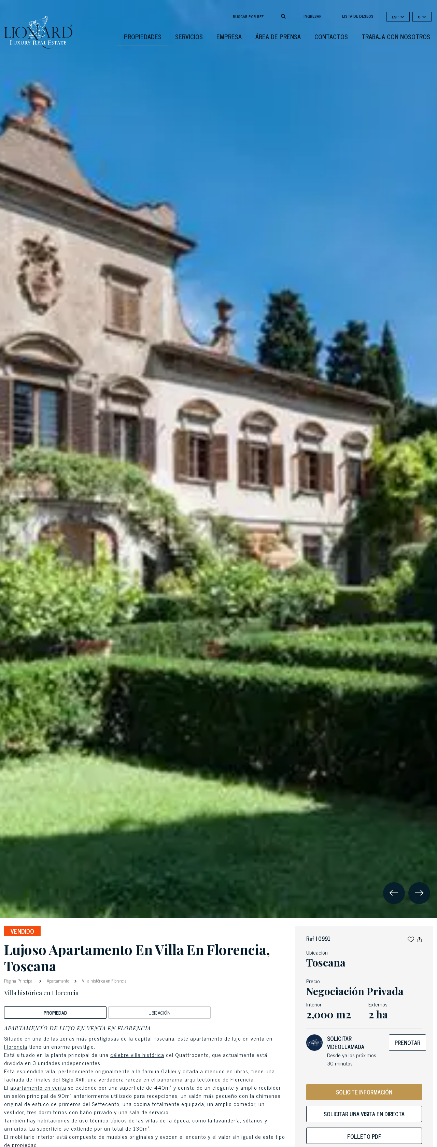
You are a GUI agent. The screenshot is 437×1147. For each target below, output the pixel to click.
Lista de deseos (357, 16)
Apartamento (58, 980)
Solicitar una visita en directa (364, 1113)
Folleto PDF (364, 1136)
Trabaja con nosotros (396, 36)
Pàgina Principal (19, 980)
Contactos (331, 36)
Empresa (229, 36)
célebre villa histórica (137, 1054)
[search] (283, 15)
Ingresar (313, 16)
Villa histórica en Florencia (104, 980)
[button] (411, 938)
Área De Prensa (278, 36)
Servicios (189, 36)
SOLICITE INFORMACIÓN (364, 1092)
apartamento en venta (38, 1087)
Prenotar (407, 1042)
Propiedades (142, 36)
